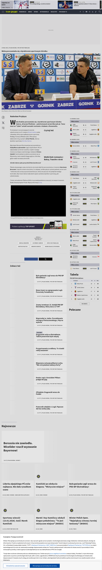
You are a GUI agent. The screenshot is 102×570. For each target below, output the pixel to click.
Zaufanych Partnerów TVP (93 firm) (79, 545)
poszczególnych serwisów (58, 553)
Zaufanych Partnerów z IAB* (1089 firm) (44, 545)
